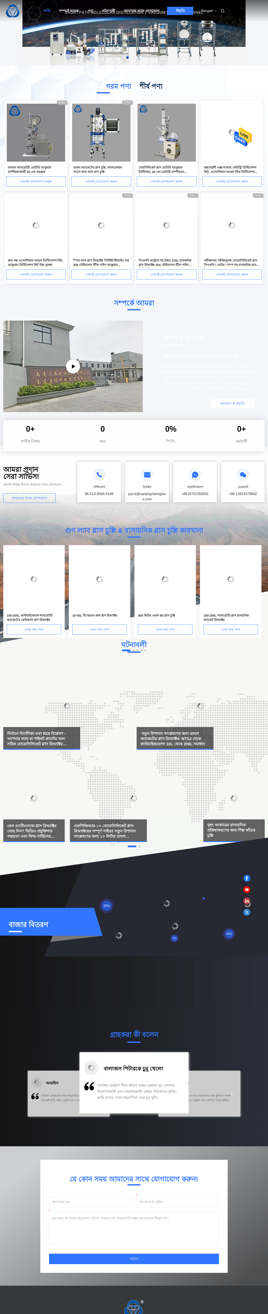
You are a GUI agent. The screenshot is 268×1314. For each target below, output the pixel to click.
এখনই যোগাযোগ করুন (36, 181)
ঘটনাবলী (108, 11)
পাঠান (134, 1259)
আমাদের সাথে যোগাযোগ (141, 11)
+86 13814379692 (243, 494)
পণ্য (90, 11)
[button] (36, 1096)
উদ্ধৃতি (180, 11)
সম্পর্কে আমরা (69, 11)
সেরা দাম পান (34, 629)
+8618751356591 (195, 494)
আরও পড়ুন (184, 404)
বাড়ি (47, 11)
